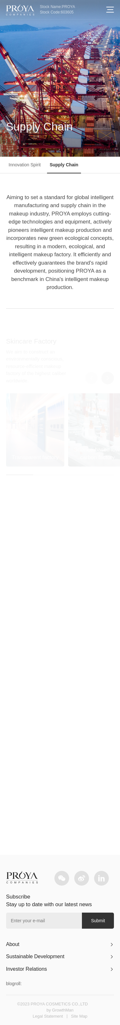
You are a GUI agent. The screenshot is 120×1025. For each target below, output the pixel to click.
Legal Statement (48, 1016)
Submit (98, 920)
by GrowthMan (60, 1010)
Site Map (79, 1016)
